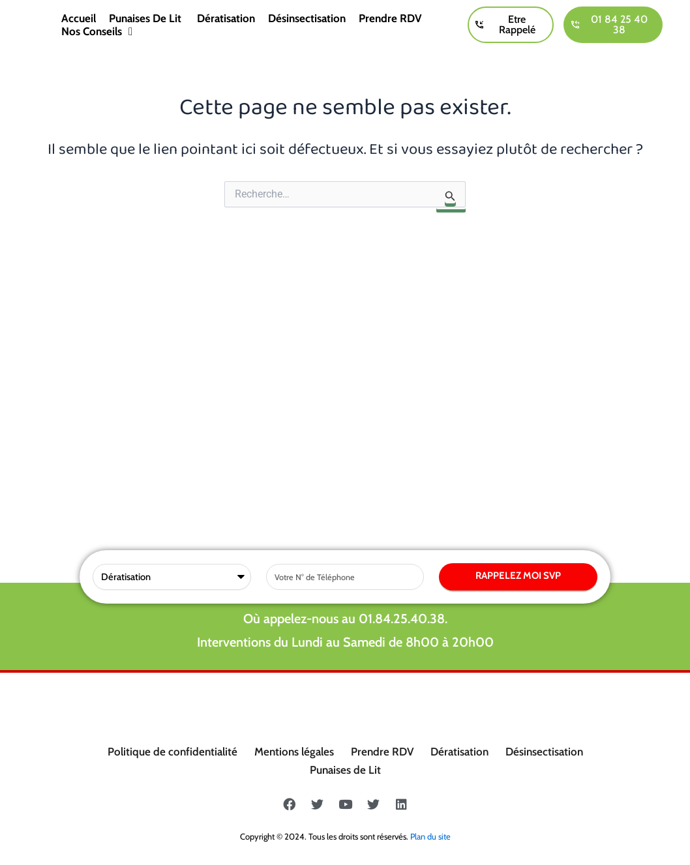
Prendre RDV (390, 18)
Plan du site (430, 836)
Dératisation (226, 18)
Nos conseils (96, 31)
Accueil (78, 18)
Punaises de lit (146, 18)
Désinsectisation (307, 18)
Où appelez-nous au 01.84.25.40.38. (345, 350)
